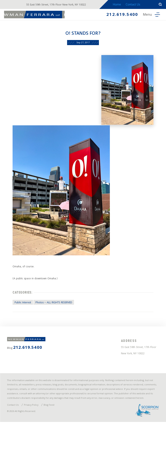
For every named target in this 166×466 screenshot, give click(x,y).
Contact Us (136, 4)
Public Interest (20, 319)
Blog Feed (56, 446)
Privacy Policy (36, 446)
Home (120, 4)
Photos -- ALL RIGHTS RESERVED (57, 319)
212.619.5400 (117, 15)
